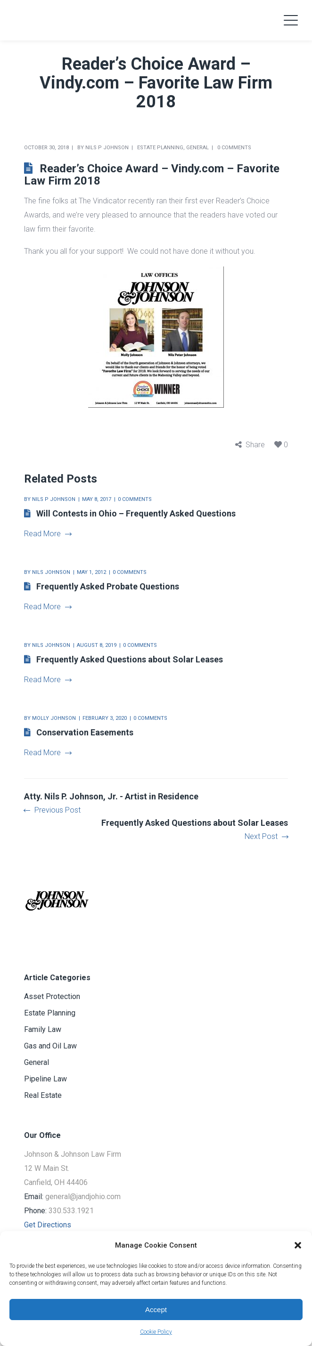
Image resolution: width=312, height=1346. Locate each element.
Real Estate (43, 1095)
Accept (156, 1310)
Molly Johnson (54, 718)
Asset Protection (52, 996)
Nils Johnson (51, 572)
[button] (298, 1245)
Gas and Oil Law (50, 1045)
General (197, 148)
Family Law (42, 1029)
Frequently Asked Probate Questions (107, 586)
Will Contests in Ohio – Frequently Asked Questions (136, 513)
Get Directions (47, 1224)
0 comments (234, 148)
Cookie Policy (156, 1332)
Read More (47, 533)
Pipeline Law (45, 1078)
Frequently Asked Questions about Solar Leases (129, 659)
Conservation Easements (84, 732)
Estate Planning (160, 148)
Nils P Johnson (107, 148)
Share (255, 444)
